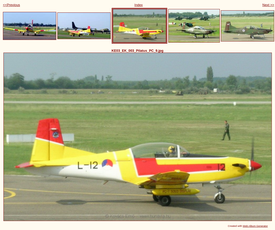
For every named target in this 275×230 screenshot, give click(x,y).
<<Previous (11, 5)
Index (138, 5)
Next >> (268, 5)
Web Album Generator (255, 225)
